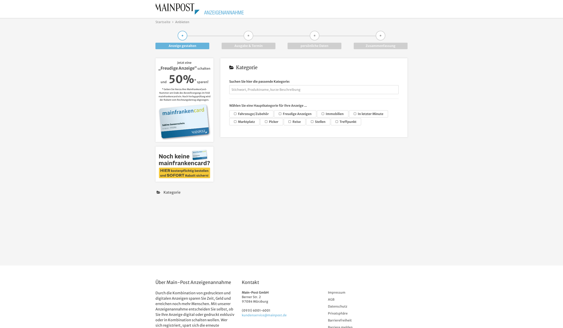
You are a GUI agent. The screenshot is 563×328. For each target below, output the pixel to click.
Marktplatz (244, 122)
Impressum (336, 292)
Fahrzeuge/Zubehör (251, 114)
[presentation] (184, 192)
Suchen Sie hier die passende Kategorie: (259, 82)
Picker (271, 122)
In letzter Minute (368, 114)
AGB (331, 299)
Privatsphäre (338, 313)
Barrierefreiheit (340, 320)
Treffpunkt (346, 122)
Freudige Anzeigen (295, 114)
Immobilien (333, 114)
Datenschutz (337, 306)
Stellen (318, 122)
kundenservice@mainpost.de (264, 315)
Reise (294, 122)
